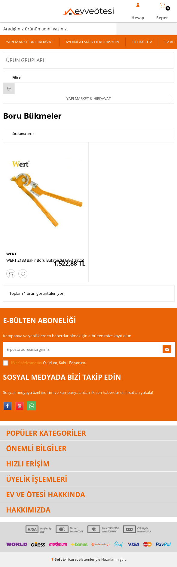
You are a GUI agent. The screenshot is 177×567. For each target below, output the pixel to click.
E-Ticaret (70, 559)
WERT (11, 254)
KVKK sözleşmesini (26, 362)
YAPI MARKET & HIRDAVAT (29, 42)
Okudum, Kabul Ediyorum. (44, 363)
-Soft (57, 559)
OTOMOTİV (142, 42)
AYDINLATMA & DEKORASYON (92, 42)
